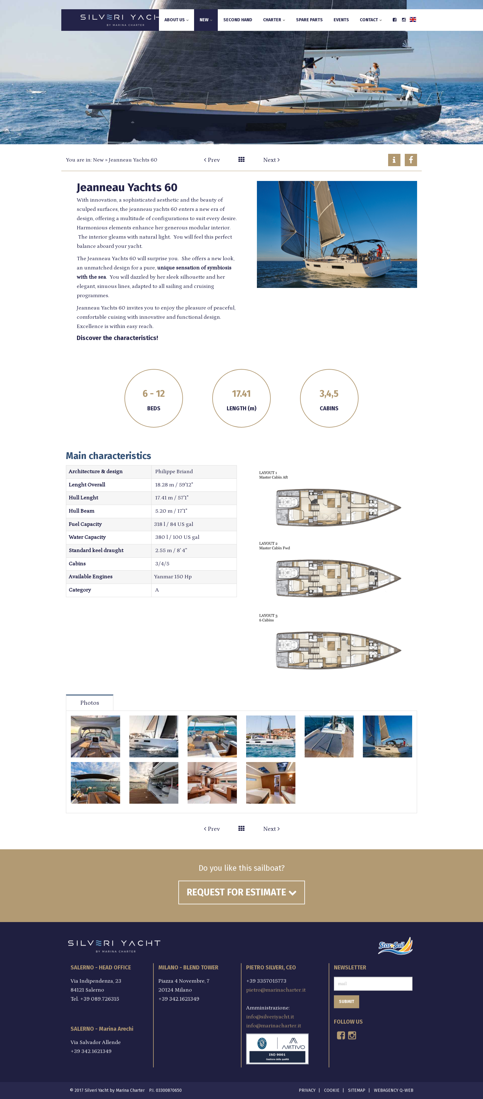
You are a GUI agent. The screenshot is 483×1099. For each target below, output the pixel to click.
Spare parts (309, 20)
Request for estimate (241, 888)
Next (271, 160)
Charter (274, 20)
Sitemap (356, 1086)
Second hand (237, 20)
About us (176, 20)
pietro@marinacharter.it (276, 986)
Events (341, 20)
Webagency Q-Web (393, 1086)
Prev (212, 160)
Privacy (307, 1086)
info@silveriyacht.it (270, 1013)
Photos (89, 702)
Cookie (331, 1086)
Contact (371, 20)
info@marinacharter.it (273, 1022)
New (206, 20)
